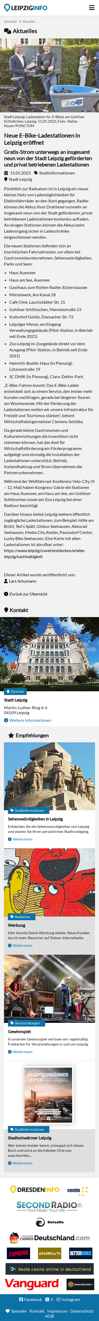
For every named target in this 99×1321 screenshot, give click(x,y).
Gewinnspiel (19, 1031)
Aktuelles (28, 21)
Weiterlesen (22, 839)
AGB (49, 1315)
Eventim (78, 1191)
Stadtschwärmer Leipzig (29, 1137)
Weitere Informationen (30, 720)
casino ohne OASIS (32, 1284)
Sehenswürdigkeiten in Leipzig (35, 818)
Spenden (19, 1310)
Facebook (33, 1299)
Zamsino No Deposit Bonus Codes (18, 1253)
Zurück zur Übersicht (28, 593)
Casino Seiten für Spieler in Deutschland (49, 1222)
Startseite (25, 8)
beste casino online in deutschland (50, 1269)
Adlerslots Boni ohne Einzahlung (49, 1253)
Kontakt (37, 1310)
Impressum (57, 1310)
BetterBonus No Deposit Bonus (80, 1253)
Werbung (16, 925)
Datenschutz (81, 1310)
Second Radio (50, 1207)
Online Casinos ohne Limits (80, 1284)
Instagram (71, 1299)
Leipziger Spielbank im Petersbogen (49, 1238)
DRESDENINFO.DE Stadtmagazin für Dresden (35, 1189)
